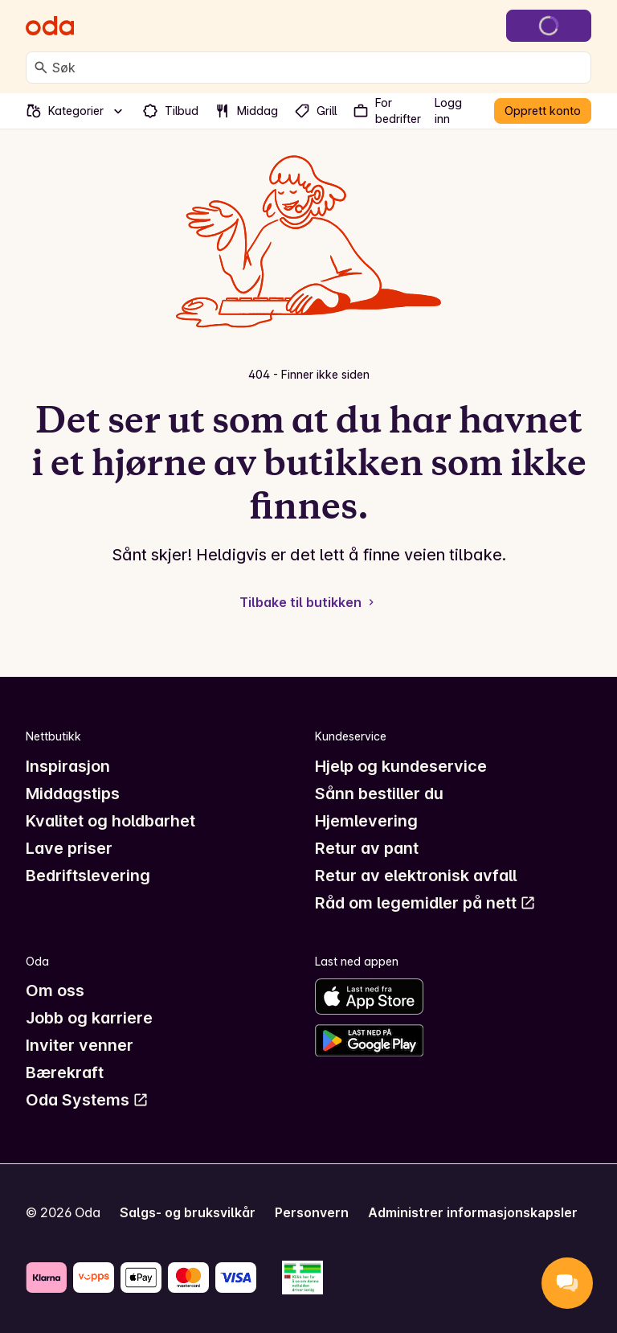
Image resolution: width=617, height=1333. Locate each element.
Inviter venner (79, 1045)
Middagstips (73, 793)
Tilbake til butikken (308, 602)
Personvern (312, 1212)
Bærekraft (65, 1072)
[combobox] (318, 67)
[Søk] (41, 67)
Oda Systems (87, 1099)
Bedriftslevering (88, 875)
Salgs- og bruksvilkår (187, 1212)
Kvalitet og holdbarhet (110, 821)
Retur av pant (367, 848)
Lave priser (69, 848)
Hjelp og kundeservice (401, 766)
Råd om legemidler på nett (425, 903)
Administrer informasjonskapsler (473, 1212)
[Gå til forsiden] (50, 25)
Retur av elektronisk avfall (416, 875)
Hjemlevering (366, 821)
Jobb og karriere (89, 1017)
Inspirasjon (68, 766)
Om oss (55, 990)
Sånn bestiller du (379, 793)
